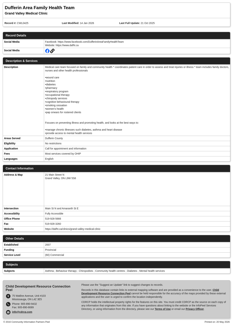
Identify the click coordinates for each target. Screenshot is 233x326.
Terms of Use (163, 309)
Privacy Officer (195, 309)
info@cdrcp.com (22, 311)
